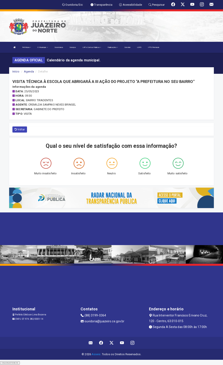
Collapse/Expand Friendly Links (10, 362)
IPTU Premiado (153, 47)
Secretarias (58, 47)
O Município (42, 47)
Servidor (127, 47)
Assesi (96, 354)
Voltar (20, 129)
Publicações (113, 47)
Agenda (29, 71)
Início (15, 71)
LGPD (139, 47)
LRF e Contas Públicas (92, 47)
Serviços (72, 47)
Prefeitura (26, 47)
